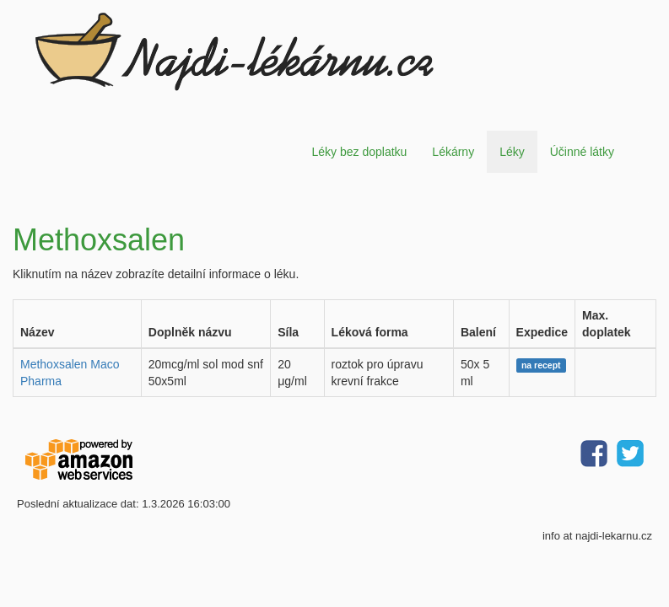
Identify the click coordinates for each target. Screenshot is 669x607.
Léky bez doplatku (359, 151)
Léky (512, 151)
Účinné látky (582, 151)
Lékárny (453, 151)
